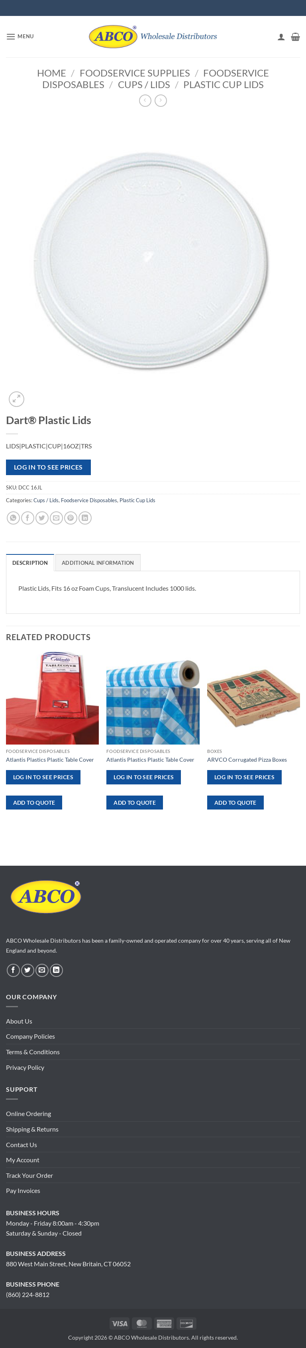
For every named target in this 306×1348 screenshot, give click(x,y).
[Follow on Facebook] (13, 970)
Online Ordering (28, 1113)
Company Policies (30, 1036)
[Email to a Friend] (56, 518)
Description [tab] (30, 563)
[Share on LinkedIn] (85, 518)
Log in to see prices (48, 467)
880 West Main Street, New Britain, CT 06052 (68, 1263)
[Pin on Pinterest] (70, 518)
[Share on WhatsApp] (13, 518)
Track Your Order (29, 1175)
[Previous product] (161, 100)
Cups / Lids (144, 84)
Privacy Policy (25, 1067)
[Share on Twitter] (42, 518)
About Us (19, 1021)
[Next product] (145, 100)
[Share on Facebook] (27, 518)
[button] (20, 36)
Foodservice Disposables (89, 500)
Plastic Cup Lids (223, 84)
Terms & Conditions (33, 1051)
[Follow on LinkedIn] (56, 970)
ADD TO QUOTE (34, 802)
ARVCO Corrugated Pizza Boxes (247, 759)
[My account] (281, 36)
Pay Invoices (23, 1190)
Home (51, 73)
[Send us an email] (42, 970)
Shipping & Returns (32, 1129)
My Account (22, 1159)
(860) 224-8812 (27, 1294)
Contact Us (21, 1144)
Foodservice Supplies (135, 73)
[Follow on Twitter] (27, 970)
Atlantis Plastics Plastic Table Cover (50, 759)
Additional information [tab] (98, 563)
